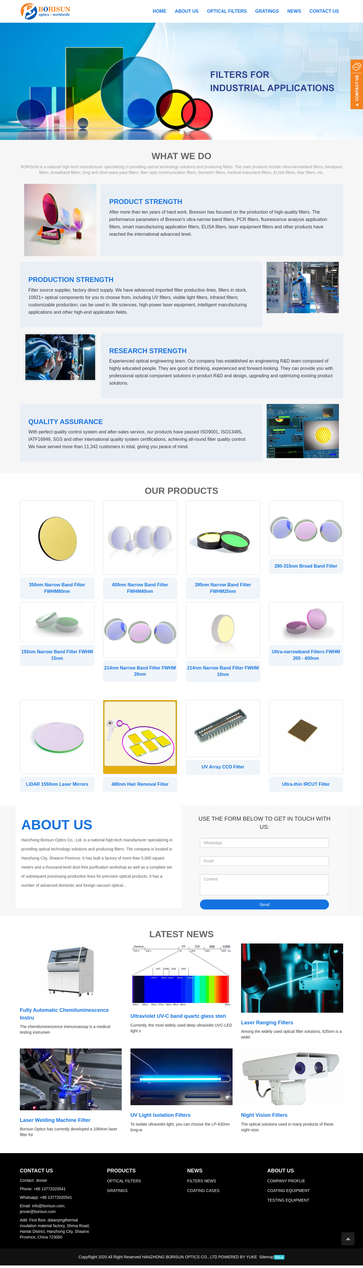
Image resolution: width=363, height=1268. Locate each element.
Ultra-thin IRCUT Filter (306, 785)
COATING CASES (203, 1193)
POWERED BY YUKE (238, 1259)
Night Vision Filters (264, 1118)
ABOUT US (187, 11)
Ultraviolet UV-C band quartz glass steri (178, 1019)
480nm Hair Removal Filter (139, 785)
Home (159, 11)
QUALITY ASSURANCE (65, 422)
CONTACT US (324, 11)
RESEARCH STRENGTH (148, 351)
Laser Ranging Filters (267, 1025)
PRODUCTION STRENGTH (70, 279)
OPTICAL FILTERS (227, 11)
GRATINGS (267, 11)
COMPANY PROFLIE (286, 1183)
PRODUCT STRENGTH (145, 201)
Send (264, 907)
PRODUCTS (121, 1173)
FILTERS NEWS (201, 1183)
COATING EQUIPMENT (288, 1193)
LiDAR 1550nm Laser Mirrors (57, 785)
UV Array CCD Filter (223, 768)
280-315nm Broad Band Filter (306, 566)
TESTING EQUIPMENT (288, 1202)
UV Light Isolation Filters (160, 1118)
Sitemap (266, 1259)
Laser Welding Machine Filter (55, 1123)
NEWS (294, 11)
